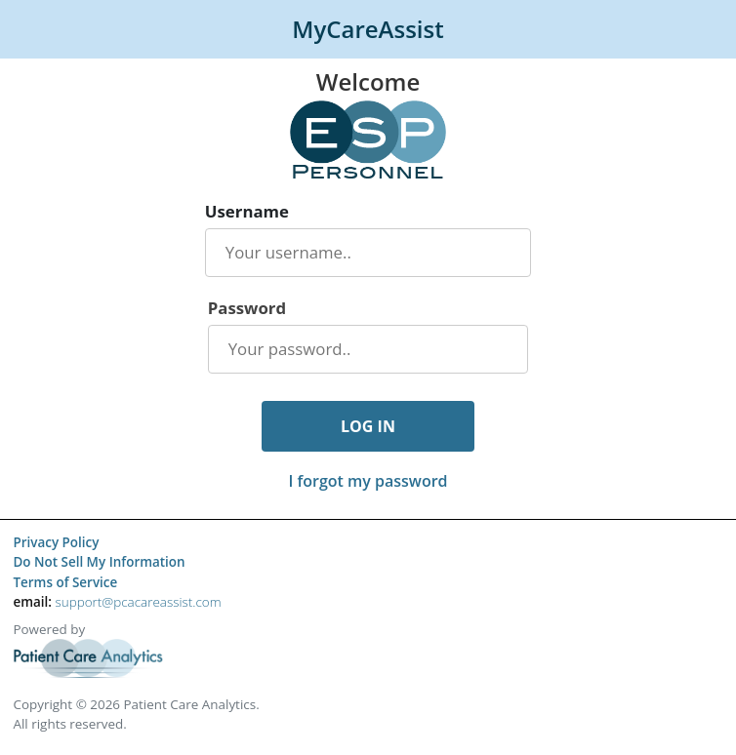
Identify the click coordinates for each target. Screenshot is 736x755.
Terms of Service (65, 582)
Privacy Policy (56, 542)
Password (247, 308)
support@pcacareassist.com (138, 602)
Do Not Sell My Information (98, 562)
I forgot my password (367, 481)
